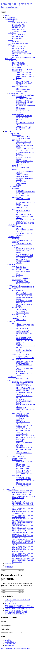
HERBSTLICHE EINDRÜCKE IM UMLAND (25, 222)
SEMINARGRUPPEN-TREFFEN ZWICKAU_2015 (22, 543)
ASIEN (10, 40)
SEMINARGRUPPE (11, 489)
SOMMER (15, 242)
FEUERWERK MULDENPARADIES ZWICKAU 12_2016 (23, 466)
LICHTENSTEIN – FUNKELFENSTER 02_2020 (25, 191)
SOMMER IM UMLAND (24, 244)
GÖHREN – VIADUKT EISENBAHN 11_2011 (23, 142)
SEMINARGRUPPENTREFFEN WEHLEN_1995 (22, 523)
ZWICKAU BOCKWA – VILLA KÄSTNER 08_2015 (25, 388)
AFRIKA (11, 21)
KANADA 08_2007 (18, 34)
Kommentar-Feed (10, 643)
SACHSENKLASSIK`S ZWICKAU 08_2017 (23, 485)
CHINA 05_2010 (17, 41)
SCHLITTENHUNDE (19, 458)
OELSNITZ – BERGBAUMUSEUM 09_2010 (23, 421)
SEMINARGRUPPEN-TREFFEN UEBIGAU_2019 (22, 550)
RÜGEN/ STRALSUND (19, 86)
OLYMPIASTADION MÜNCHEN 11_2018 (23, 137)
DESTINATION (10, 17)
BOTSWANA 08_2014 (19, 28)
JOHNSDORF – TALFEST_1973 (22, 503)
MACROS (11, 264)
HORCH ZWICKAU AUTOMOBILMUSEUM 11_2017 (24, 333)
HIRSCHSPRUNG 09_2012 (25, 361)
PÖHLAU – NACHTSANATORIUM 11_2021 (23, 401)
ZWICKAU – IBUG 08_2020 (25, 219)
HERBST (15, 245)
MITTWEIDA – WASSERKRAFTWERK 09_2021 (24, 373)
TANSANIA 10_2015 (19, 31)
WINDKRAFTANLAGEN (20, 354)
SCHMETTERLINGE (23, 278)
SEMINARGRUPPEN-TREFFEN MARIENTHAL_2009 (22, 536)
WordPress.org (9, 645)
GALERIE (8, 131)
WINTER (15, 247)
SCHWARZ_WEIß (14, 289)
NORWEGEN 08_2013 (19, 52)
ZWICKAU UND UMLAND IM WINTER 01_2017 (25, 249)
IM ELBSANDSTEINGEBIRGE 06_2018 (25, 122)
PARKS (14, 169)
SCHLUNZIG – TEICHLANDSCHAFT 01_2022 (23, 110)
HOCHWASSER (17, 226)
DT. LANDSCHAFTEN (15, 93)
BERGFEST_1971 (18, 498)
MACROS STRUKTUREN (20, 269)
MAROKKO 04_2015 (19, 29)
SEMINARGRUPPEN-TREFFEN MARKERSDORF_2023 (22, 554)
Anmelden (8, 640)
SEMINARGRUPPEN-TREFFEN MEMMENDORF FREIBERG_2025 (23, 557)
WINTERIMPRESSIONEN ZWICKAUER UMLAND (24, 256)
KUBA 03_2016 (17, 38)
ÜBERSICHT (9, 15)
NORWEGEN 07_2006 (19, 47)
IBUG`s (14, 209)
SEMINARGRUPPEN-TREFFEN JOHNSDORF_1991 (22, 516)
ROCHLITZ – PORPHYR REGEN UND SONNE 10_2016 (24, 117)
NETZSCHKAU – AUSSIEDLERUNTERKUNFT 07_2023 (26, 409)
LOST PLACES (13, 380)
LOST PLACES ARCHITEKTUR (22, 382)
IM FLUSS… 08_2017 (23, 100)
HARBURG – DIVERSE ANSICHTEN (20, 66)
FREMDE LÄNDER (11, 19)
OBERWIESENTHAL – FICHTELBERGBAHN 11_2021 (23, 127)
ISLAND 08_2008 (18, 48)
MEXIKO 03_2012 (18, 36)
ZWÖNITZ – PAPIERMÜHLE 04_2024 (24, 447)
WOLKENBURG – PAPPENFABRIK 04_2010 (24, 384)
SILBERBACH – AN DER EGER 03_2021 (24, 103)
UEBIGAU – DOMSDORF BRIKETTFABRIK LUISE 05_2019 (24, 342)
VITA (6, 565)
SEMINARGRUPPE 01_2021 (21, 492)
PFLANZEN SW (17, 308)
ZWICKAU (16, 79)
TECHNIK (11, 321)
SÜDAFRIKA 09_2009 (19, 22)
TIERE (14, 487)
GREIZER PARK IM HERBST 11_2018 (22, 175)
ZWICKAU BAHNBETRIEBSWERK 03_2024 (24, 442)
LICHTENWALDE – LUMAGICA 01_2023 (23, 194)
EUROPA (11, 45)
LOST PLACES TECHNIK (20, 413)
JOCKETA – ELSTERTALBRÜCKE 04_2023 (23, 157)
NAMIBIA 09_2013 (18, 26)
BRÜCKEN (16, 140)
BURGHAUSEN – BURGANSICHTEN (18, 63)
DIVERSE (15, 188)
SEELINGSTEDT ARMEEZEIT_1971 (18, 500)
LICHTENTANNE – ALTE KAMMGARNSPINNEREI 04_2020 (24, 297)
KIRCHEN (15, 166)
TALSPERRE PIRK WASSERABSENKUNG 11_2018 (24, 364)
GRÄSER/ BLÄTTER (23, 282)
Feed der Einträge (10, 642)
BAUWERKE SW (18, 290)
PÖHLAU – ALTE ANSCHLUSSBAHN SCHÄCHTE (22, 416)
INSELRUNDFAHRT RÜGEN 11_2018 (23, 90)
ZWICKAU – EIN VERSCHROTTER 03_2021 (25, 434)
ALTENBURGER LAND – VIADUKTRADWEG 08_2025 (24, 162)
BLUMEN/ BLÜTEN (22, 283)
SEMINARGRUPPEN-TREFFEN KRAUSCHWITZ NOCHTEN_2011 (23, 540)
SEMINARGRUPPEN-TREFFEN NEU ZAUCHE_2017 (22, 547)
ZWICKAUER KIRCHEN (24, 168)
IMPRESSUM (9, 567)
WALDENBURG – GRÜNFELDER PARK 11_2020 (23, 183)
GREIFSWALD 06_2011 (24, 72)
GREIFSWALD (17, 71)
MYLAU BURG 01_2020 (24, 294)
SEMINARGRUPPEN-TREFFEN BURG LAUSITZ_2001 (22, 529)
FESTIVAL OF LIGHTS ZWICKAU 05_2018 (23, 471)
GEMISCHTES (21, 268)
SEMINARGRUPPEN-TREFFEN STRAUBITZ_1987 (22, 512)
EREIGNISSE (12, 225)
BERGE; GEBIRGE (18, 114)
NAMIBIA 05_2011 (18, 24)
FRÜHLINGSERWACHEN (24, 240)
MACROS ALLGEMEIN (20, 266)
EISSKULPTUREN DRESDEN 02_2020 (22, 206)
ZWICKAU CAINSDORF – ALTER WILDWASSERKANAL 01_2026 (25, 452)
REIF (17, 273)
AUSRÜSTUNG (10, 563)
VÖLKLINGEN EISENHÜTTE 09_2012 (23, 428)
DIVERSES (12, 377)
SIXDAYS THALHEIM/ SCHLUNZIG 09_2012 (23, 478)
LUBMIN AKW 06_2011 (24, 425)
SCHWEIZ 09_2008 (18, 50)
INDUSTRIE (16, 323)
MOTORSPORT (17, 475)
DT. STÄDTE (12, 60)
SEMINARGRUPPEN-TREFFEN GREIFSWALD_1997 (22, 526)
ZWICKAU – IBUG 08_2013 (25, 214)
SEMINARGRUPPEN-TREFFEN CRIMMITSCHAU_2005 (22, 533)
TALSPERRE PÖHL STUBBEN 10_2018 (22, 312)
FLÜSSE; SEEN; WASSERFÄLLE (23, 95)
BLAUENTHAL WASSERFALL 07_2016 (24, 97)
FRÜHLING (16, 238)
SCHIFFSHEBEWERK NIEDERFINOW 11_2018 (24, 338)
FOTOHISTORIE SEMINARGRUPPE (20, 491)
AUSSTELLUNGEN (15, 187)
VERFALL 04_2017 (22, 390)
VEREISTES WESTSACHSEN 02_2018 (24, 253)
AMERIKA (12, 33)
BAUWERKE (16, 135)
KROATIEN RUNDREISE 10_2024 (23, 57)
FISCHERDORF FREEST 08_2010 (23, 69)
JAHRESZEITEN (13, 237)
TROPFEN (19, 275)
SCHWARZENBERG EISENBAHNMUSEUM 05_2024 (24, 350)
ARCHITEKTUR (13, 133)
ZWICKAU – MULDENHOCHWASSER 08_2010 (24, 229)
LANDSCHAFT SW (18, 314)
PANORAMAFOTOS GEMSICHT (23, 287)
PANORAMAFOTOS (15, 285)
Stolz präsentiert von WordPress (20, 648)
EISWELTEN (16, 197)
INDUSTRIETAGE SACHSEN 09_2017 (22, 329)
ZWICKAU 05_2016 (22, 81)
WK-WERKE (16, 359)
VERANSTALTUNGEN (16, 456)
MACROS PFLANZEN (19, 280)
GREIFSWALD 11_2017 (24, 74)
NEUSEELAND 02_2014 (20, 43)
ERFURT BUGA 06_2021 (24, 473)
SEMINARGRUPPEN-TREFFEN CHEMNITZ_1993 (22, 519)
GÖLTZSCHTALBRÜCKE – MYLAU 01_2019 (25, 149)
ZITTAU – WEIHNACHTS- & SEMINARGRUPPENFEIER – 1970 (23, 495)
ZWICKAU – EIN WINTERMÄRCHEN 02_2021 (23, 261)
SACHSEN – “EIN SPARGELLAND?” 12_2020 (25, 357)
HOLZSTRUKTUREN (23, 271)
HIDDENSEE (20, 88)
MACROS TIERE (18, 276)
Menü (3, 12)
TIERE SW (15, 318)
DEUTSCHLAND (10, 59)
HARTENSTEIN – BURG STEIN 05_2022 (24, 301)
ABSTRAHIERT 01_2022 (20, 378)
